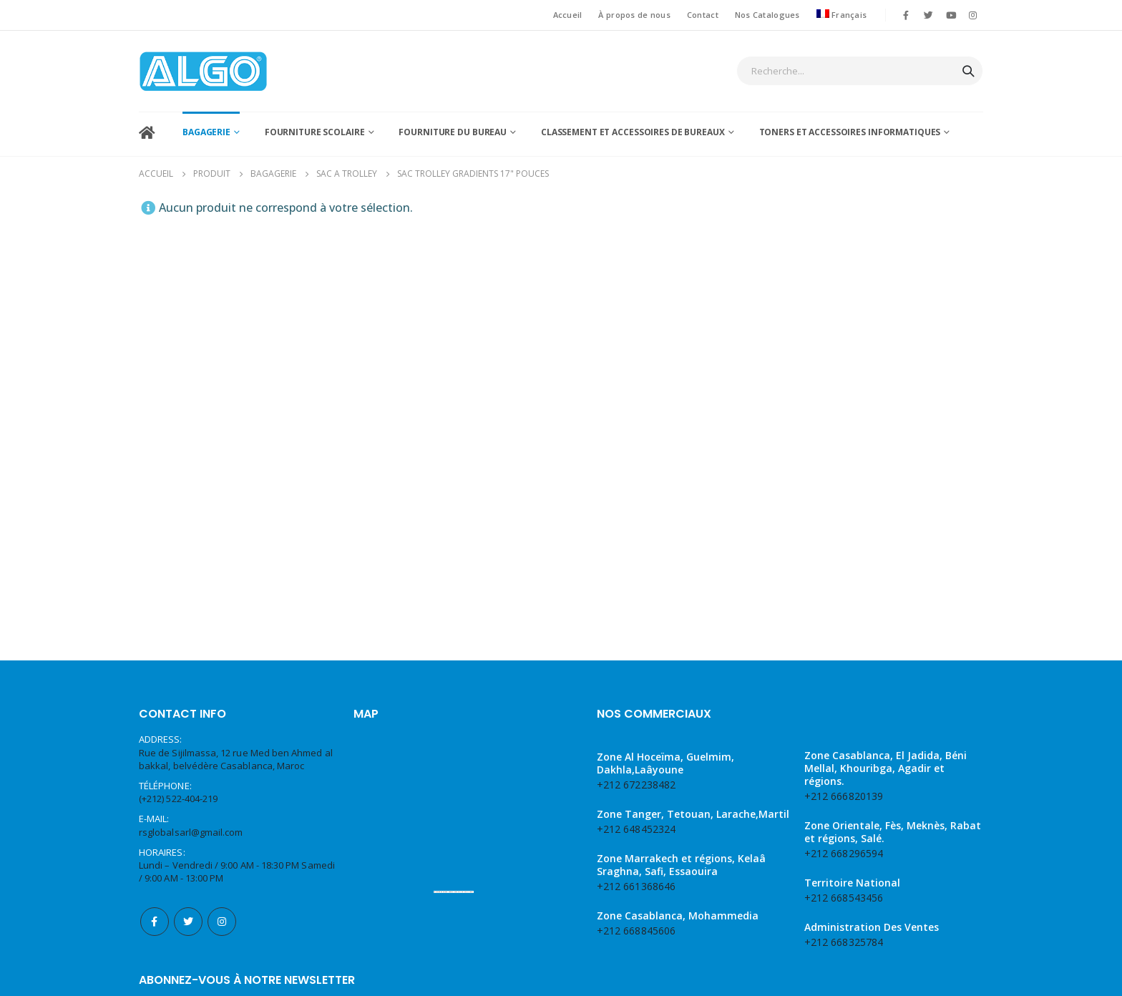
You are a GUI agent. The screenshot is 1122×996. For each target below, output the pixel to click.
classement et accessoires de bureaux (633, 132)
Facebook (154, 772)
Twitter (188, 772)
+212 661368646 (636, 737)
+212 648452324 (636, 680)
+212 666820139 (843, 647)
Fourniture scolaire (315, 132)
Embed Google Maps (450, 743)
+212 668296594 (843, 704)
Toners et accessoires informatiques (850, 132)
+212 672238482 (636, 636)
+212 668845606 (636, 781)
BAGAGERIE (206, 132)
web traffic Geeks (466, 743)
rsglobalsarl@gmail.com (191, 683)
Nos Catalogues (767, 14)
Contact (702, 14)
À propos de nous (634, 14)
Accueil (567, 14)
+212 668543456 (843, 749)
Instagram (222, 772)
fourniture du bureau (453, 132)
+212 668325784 (843, 793)
